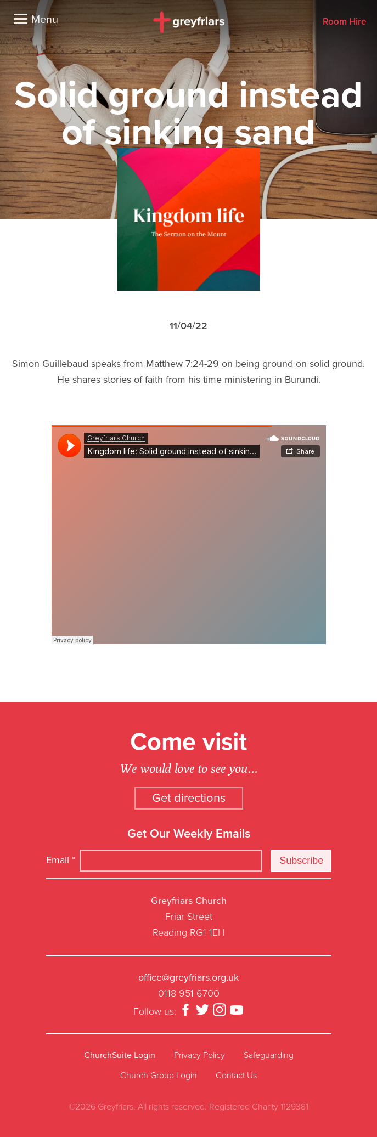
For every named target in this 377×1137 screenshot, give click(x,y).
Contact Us (236, 1075)
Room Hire (344, 22)
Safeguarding (269, 1055)
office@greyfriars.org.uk (188, 977)
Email (60, 860)
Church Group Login (158, 1075)
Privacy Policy (199, 1055)
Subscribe (301, 860)
